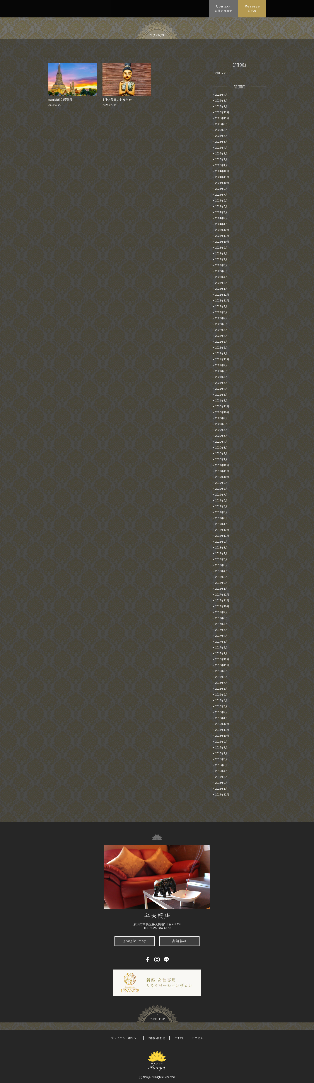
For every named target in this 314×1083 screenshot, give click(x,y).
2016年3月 (221, 706)
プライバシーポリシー (125, 1038)
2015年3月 (221, 777)
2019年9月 (221, 483)
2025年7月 (221, 136)
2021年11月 (222, 359)
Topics (88, 8)
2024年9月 (221, 189)
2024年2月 (221, 218)
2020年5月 (221, 436)
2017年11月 (222, 600)
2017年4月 (221, 636)
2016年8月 (221, 677)
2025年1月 (221, 165)
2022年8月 (221, 312)
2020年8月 (221, 424)
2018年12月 (222, 530)
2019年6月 (221, 500)
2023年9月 (221, 247)
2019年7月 (221, 494)
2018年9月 (221, 541)
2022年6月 (221, 324)
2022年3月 (221, 341)
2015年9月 (221, 741)
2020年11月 (222, 406)
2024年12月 (222, 171)
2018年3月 (221, 577)
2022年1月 (221, 353)
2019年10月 (222, 477)
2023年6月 (221, 265)
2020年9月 (221, 418)
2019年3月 (221, 512)
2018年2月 (221, 583)
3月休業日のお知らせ (117, 99)
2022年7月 (221, 318)
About (68, 8)
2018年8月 (221, 547)
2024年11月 (222, 177)
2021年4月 (221, 389)
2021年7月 (221, 377)
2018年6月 (221, 559)
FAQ (125, 8)
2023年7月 (221, 259)
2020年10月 (222, 412)
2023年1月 (221, 289)
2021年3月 (221, 394)
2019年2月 (221, 518)
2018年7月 (221, 553)
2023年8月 (221, 253)
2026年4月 (221, 94)
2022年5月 (221, 330)
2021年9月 (221, 365)
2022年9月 (221, 306)
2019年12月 (222, 465)
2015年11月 (222, 730)
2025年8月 (221, 130)
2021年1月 (221, 400)
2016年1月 (221, 718)
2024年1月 (221, 224)
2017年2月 (221, 647)
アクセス (197, 1038)
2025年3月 (221, 153)
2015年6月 (221, 759)
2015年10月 (222, 735)
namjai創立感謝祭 (60, 99)
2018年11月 (222, 536)
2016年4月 (221, 700)
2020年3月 (221, 447)
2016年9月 (221, 671)
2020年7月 (221, 430)
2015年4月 (221, 771)
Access (142, 8)
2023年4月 (221, 277)
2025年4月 (221, 147)
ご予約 (178, 1038)
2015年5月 (221, 765)
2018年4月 (221, 571)
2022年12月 (222, 294)
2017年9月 (221, 612)
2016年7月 (221, 683)
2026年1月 (221, 106)
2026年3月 (221, 100)
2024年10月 (222, 183)
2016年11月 (222, 665)
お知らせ (220, 73)
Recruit (201, 8)
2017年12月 (222, 594)
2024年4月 (221, 212)
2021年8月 (221, 371)
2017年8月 (221, 618)
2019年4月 (221, 506)
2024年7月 (221, 194)
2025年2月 (221, 159)
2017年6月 (221, 630)
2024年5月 (221, 206)
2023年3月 (221, 283)
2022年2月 (221, 347)
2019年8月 (221, 488)
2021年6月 (221, 383)
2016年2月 (221, 712)
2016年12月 (222, 659)
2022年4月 (221, 336)
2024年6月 (221, 200)
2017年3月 (221, 641)
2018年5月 (221, 565)
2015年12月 (222, 724)
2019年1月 (221, 524)
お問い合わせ (156, 1038)
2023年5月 (221, 271)
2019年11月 (222, 471)
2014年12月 (222, 794)
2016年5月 (221, 694)
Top (53, 8)
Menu (108, 8)
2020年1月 (221, 459)
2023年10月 (222, 241)
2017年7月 (221, 624)
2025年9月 (221, 124)
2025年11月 (222, 118)
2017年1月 (221, 653)
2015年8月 (221, 747)
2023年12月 (222, 230)
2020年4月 (221, 441)
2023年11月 (222, 236)
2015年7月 (221, 753)
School (161, 8)
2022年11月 (222, 300)
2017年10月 (222, 606)
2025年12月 (222, 112)
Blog (182, 8)
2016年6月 (221, 688)
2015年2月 (221, 783)
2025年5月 (221, 141)
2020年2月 (221, 453)
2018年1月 (221, 588)
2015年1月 (221, 788)
